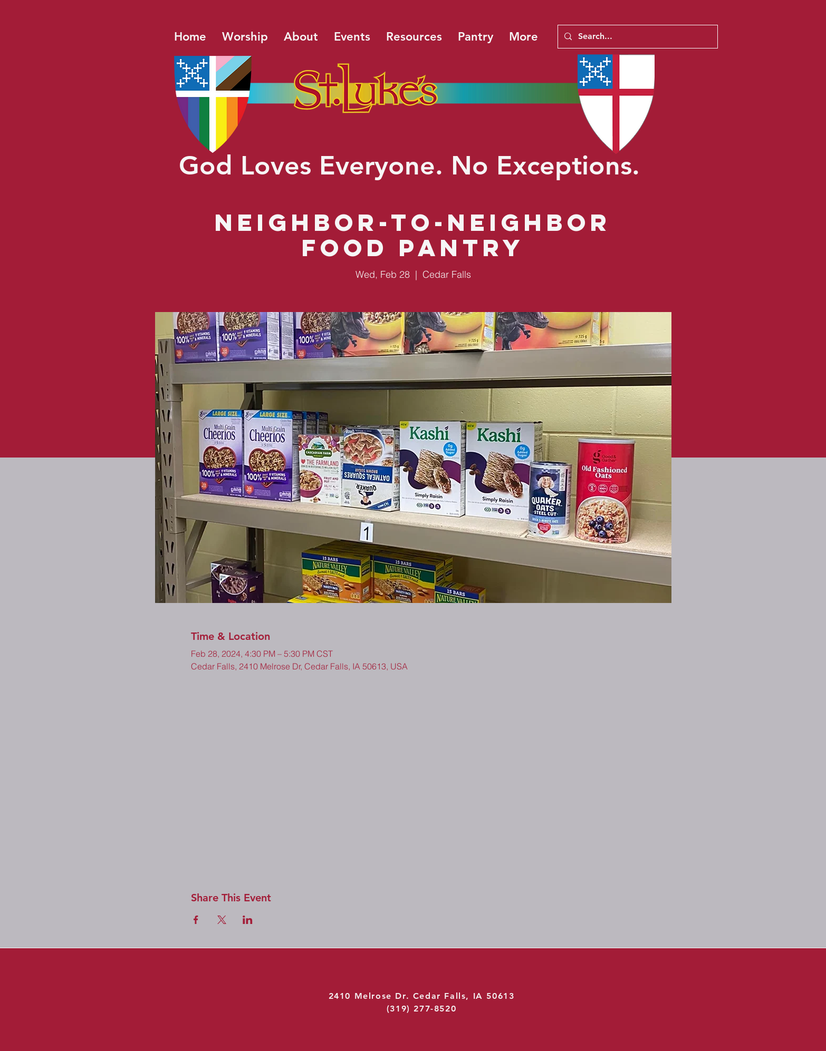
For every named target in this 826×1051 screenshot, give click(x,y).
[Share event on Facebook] (196, 920)
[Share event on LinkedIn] (248, 920)
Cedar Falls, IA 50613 (464, 996)
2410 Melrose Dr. (371, 996)
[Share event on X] (222, 920)
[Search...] (636, 36)
